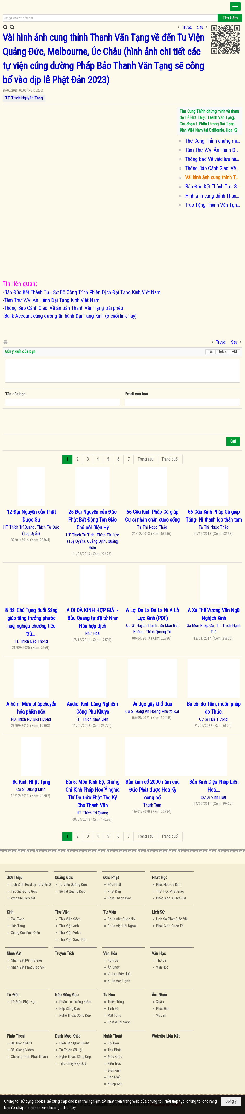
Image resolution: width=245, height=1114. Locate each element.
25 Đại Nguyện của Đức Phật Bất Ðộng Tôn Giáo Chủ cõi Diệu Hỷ (92, 520)
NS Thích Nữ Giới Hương (31, 719)
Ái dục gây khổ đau (152, 704)
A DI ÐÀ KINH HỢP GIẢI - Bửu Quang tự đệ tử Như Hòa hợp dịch (92, 618)
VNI (234, 352)
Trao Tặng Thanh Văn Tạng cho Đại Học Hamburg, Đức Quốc (213, 205)
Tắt (210, 352)
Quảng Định (96, 541)
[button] (235, 6)
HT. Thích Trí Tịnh (80, 535)
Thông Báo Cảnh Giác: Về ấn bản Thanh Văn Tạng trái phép (213, 168)
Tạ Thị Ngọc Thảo (152, 527)
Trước (187, 27)
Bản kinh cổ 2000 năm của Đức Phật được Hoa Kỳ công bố (152, 790)
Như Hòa (92, 633)
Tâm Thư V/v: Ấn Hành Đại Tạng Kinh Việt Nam (213, 150)
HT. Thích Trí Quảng (92, 812)
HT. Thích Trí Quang (18, 527)
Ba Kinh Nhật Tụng (31, 782)
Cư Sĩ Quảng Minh (30, 789)
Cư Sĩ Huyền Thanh (141, 625)
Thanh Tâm (152, 805)
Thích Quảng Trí (158, 631)
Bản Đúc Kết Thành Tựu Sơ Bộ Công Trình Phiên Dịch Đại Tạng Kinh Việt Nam (213, 186)
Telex (222, 352)
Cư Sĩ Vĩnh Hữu (213, 797)
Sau (200, 27)
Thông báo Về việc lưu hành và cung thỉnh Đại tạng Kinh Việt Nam (213, 159)
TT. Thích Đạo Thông (31, 641)
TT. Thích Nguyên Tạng (24, 98)
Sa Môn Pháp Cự (200, 625)
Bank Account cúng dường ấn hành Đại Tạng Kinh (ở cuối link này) (70, 316)
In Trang (5, 342)
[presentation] (45, 422)
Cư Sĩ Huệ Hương (213, 719)
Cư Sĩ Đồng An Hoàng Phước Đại (152, 711)
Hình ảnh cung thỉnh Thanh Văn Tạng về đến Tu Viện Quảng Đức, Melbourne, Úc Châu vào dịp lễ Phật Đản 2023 (213, 196)
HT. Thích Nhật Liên (92, 719)
